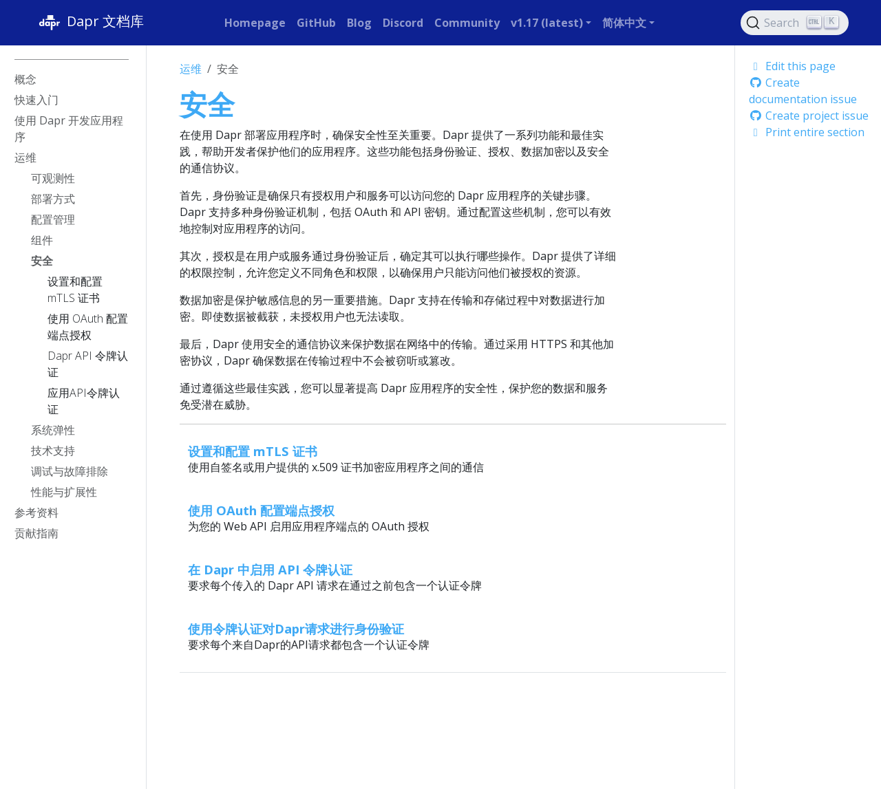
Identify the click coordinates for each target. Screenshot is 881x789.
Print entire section (806, 132)
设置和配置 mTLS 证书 (252, 451)
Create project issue (809, 115)
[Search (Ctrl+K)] (795, 22)
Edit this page (792, 66)
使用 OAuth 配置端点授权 (261, 510)
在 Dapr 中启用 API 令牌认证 (270, 569)
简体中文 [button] (624, 22)
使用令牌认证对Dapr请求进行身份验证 (296, 628)
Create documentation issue (803, 91)
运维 (191, 68)
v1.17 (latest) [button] (547, 22)
